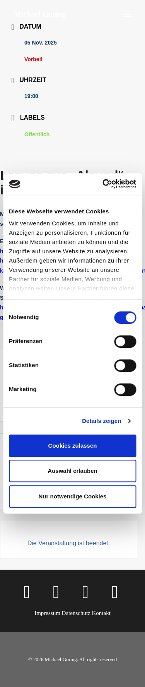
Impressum (47, 613)
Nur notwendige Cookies (73, 496)
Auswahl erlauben (72, 470)
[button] (127, 14)
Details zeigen (101, 420)
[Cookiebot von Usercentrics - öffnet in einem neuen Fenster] (103, 184)
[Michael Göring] (40, 14)
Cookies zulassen (72, 445)
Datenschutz (76, 613)
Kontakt (101, 613)
